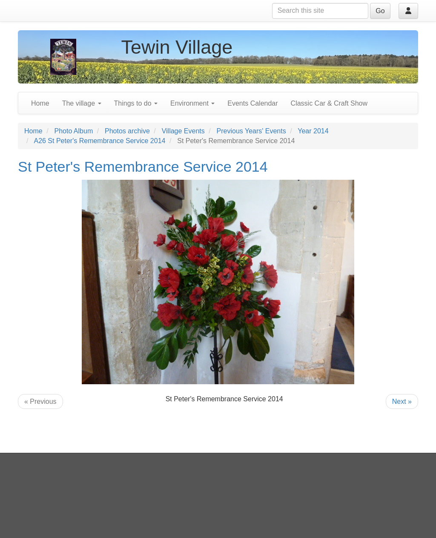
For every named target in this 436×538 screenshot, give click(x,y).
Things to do (136, 103)
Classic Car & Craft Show (329, 103)
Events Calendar (252, 103)
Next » (402, 401)
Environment (192, 103)
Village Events (183, 131)
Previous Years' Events (251, 131)
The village (81, 103)
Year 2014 (313, 131)
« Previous (40, 401)
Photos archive (127, 131)
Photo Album (73, 131)
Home (40, 103)
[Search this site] (320, 11)
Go (380, 10)
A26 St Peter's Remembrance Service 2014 (99, 140)
